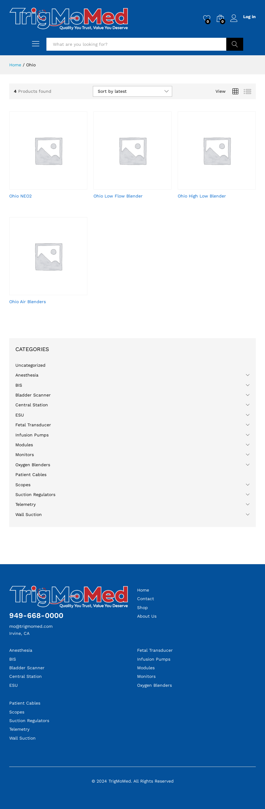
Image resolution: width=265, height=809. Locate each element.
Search (234, 44)
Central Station (31, 404)
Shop (142, 607)
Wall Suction (28, 514)
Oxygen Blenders (32, 464)
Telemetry (25, 504)
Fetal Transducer (33, 424)
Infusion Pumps (32, 434)
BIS (18, 385)
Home (143, 590)
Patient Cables (30, 474)
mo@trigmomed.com (31, 626)
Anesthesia (26, 375)
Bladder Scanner (33, 395)
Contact (145, 598)
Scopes (22, 484)
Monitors (24, 454)
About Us (146, 616)
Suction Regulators (35, 494)
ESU (19, 414)
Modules (24, 444)
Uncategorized (30, 365)
